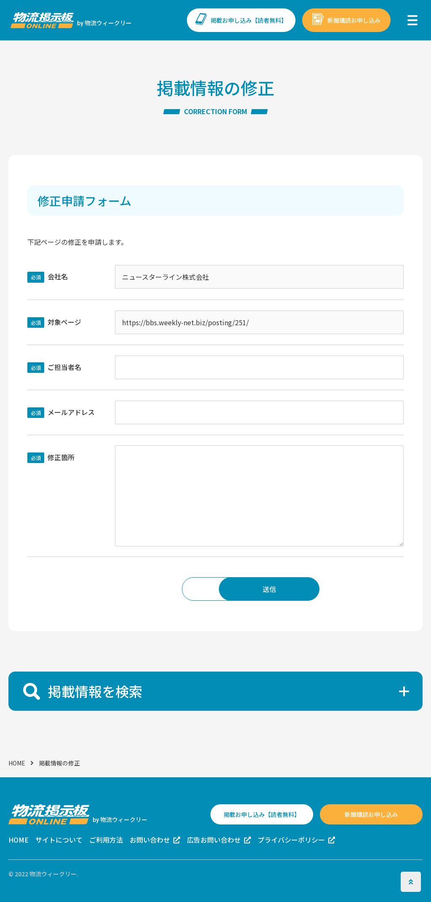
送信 (269, 589)
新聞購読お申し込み (353, 20)
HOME (16, 763)
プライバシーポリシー (291, 840)
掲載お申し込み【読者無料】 (248, 20)
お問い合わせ (150, 840)
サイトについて (58, 840)
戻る (161, 589)
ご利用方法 (106, 840)
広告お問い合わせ (214, 840)
